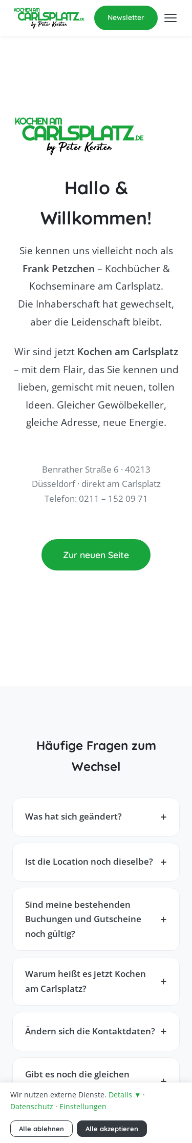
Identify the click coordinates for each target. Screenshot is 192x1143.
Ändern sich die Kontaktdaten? (90, 1031)
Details (125, 1094)
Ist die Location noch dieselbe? (89, 861)
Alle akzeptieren (112, 1129)
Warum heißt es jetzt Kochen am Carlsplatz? (85, 981)
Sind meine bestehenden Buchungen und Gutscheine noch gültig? (83, 919)
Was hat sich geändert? (73, 816)
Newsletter (126, 17)
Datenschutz (31, 1106)
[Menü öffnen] (170, 18)
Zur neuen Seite (96, 554)
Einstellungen (82, 1106)
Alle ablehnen (41, 1129)
